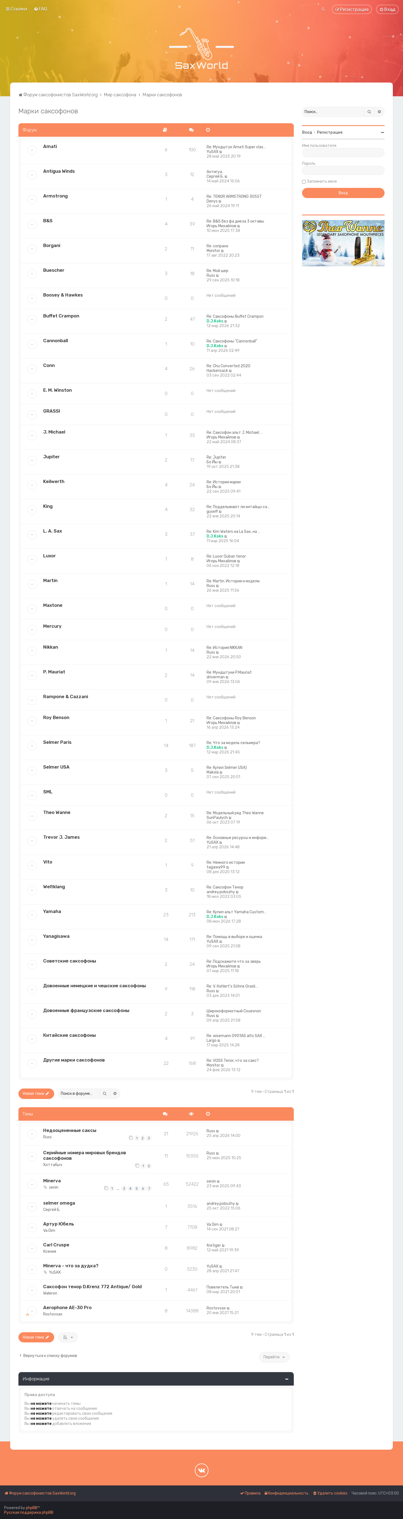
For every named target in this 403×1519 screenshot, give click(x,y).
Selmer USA (56, 767)
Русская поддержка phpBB (28, 1512)
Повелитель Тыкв (223, 1287)
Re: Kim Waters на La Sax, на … (233, 531)
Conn (49, 365)
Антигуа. (215, 171)
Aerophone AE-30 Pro (67, 1307)
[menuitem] (40, 9)
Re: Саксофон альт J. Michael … (234, 432)
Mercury (52, 626)
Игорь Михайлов (221, 226)
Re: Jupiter (216, 457)
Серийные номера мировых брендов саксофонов (84, 1155)
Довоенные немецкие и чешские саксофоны (94, 985)
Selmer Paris (57, 742)
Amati (50, 146)
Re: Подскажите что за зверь (234, 961)
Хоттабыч (52, 1164)
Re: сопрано (217, 246)
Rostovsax (52, 1314)
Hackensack (217, 370)
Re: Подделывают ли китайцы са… (238, 506)
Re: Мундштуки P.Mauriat (229, 672)
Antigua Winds (59, 171)
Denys (212, 201)
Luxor (49, 555)
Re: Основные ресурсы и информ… (238, 837)
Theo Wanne (56, 812)
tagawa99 (216, 867)
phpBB (31, 1508)
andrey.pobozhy (221, 892)
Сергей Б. (215, 176)
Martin (50, 580)
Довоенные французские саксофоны (86, 1010)
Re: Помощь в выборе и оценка (234, 936)
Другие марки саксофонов (74, 1060)
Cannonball (55, 340)
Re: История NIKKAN (224, 647)
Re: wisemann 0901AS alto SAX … (236, 1035)
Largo (211, 1040)
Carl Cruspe (56, 1244)
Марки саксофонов (48, 111)
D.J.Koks (215, 321)
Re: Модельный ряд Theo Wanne (235, 813)
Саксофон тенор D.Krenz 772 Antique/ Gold (92, 1286)
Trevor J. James (61, 837)
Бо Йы (212, 462)
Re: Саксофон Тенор (225, 887)
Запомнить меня (322, 181)
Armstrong (55, 196)
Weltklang (54, 886)
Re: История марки (224, 482)
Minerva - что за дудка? (70, 1265)
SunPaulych (217, 817)
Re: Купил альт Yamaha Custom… (236, 912)
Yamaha (52, 911)
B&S (48, 220)
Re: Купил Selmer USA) (227, 767)
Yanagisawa (56, 936)
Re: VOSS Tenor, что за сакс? (233, 1060)
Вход (307, 132)
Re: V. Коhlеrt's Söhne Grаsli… (232, 986)
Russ (211, 275)
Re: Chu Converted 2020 (228, 366)
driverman (216, 677)
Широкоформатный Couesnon (234, 1011)
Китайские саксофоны (69, 1035)
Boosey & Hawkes (63, 295)
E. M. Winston (57, 390)
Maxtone (52, 605)
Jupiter (51, 456)
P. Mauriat (54, 671)
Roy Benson (56, 717)
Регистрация (329, 132)
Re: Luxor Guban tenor (226, 556)
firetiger (214, 1245)
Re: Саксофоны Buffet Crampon (235, 316)
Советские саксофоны (69, 961)
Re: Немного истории (226, 862)
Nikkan (50, 647)
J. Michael (54, 432)
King (48, 506)
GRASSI (51, 411)
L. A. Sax (52, 531)
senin (53, 1187)
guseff (212, 511)
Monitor (213, 250)
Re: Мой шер (217, 270)
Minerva (52, 1180)
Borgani (51, 245)
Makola (213, 772)
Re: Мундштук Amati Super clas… (236, 147)
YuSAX (212, 151)
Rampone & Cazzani (65, 696)
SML (48, 791)
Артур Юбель (58, 1224)
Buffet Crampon (61, 316)
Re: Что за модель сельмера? (233, 743)
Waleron (50, 1293)
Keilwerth (53, 481)
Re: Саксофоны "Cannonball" (232, 341)
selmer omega (59, 1203)
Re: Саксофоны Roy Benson (231, 718)
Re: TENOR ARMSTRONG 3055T (234, 196)
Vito (47, 862)
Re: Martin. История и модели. (233, 581)
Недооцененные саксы (69, 1130)
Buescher (53, 270)
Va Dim (49, 1230)
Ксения (49, 1251)
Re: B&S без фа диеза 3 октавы (235, 221)
